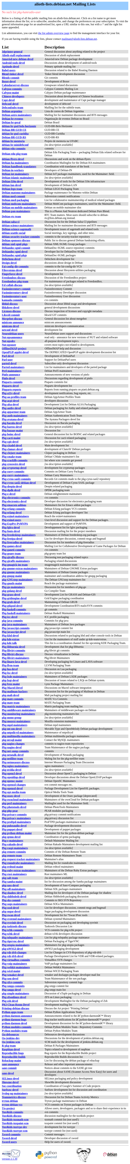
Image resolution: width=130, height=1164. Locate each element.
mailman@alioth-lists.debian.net (79, 38)
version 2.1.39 (11, 1157)
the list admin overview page (53, 33)
